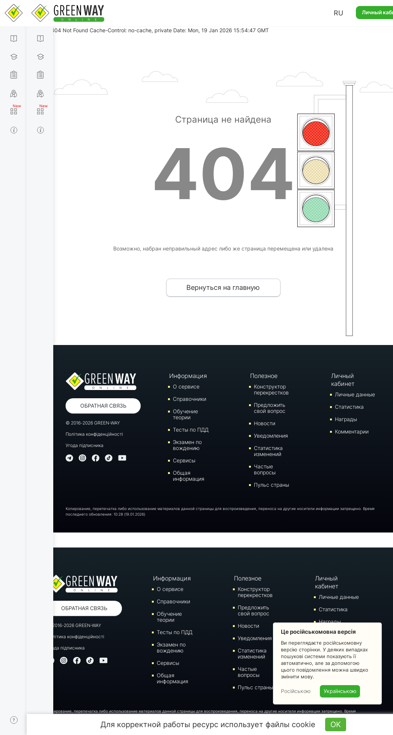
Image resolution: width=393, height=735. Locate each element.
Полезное (264, 376)
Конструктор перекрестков (271, 389)
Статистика (349, 407)
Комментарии (352, 431)
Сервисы (184, 460)
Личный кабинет (342, 379)
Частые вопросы (265, 469)
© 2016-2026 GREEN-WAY (93, 423)
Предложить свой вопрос (269, 408)
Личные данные (355, 394)
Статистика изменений (268, 451)
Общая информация (188, 476)
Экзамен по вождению (187, 445)
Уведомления (271, 435)
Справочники (189, 399)
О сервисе (186, 386)
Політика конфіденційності (94, 434)
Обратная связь (103, 405)
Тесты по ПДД (190, 429)
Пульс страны (271, 485)
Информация (188, 376)
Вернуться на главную (223, 287)
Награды (346, 419)
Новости (264, 423)
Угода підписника (85, 445)
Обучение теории (185, 414)
